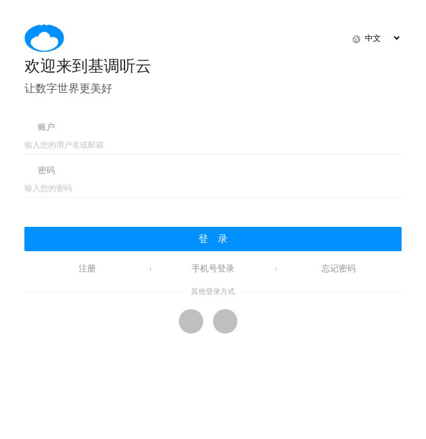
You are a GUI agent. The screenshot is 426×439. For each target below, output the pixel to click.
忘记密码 (339, 268)
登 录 (213, 239)
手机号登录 (213, 268)
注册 (87, 268)
